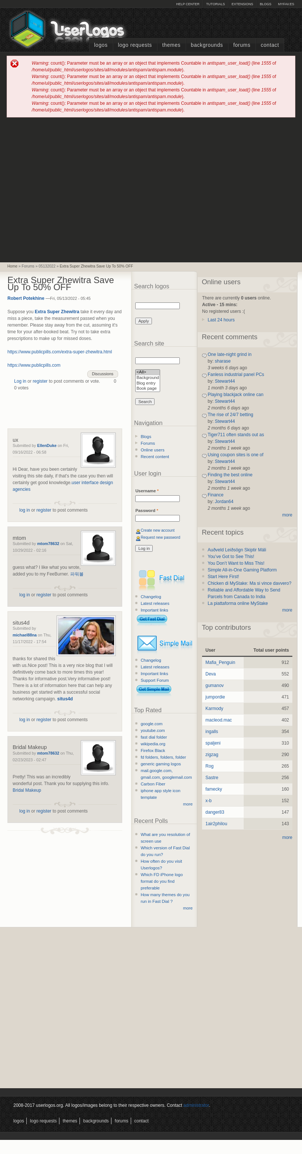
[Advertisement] (70, 189)
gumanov (214, 685)
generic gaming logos (161, 764)
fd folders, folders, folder (163, 757)
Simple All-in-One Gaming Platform (242, 570)
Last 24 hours (221, 319)
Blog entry (148, 383)
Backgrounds (207, 45)
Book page (148, 389)
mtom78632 (48, 543)
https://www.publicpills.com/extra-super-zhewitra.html (59, 351)
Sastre (211, 777)
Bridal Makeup (30, 747)
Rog (209, 766)
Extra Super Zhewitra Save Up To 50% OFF (96, 266)
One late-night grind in (229, 354)
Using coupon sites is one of (235, 454)
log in (24, 510)
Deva (210, 674)
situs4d (21, 623)
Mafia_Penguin (220, 662)
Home (12, 266)
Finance (216, 494)
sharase (223, 361)
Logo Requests (135, 45)
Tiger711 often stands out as (236, 434)
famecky (213, 789)
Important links (154, 610)
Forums (241, 45)
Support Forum (155, 680)
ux (15, 440)
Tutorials (215, 4)
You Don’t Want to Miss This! (236, 563)
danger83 (214, 812)
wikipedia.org (153, 744)
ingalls (211, 731)
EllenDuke (46, 445)
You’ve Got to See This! (231, 556)
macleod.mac (218, 720)
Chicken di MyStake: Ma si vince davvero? (249, 583)
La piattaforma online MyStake (238, 603)
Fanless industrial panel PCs (236, 374)
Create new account (158, 530)
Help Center (187, 4)
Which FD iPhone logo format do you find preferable (162, 881)
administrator (196, 1105)
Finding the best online (230, 474)
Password (146, 510)
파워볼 (77, 574)
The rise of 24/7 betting (230, 414)
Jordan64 (224, 501)
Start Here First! (223, 576)
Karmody (214, 708)
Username (147, 491)
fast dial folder (154, 737)
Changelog (151, 596)
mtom (19, 538)
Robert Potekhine (25, 298)
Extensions (242, 4)
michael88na (25, 635)
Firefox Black (153, 750)
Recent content (155, 456)
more (188, 804)
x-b (208, 800)
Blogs (265, 4)
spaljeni (213, 743)
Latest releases (155, 603)
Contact (270, 45)
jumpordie (215, 697)
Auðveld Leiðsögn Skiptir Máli (237, 549)
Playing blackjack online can (235, 394)
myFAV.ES (286, 4)
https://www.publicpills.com (34, 365)
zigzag (211, 754)
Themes (171, 45)
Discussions (103, 374)
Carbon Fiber (153, 784)
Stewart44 (225, 381)
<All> (148, 372)
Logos (100, 45)
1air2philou (216, 823)
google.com (152, 724)
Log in (20, 381)
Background (148, 378)
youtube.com (153, 730)
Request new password (161, 537)
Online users (153, 450)
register (40, 381)
